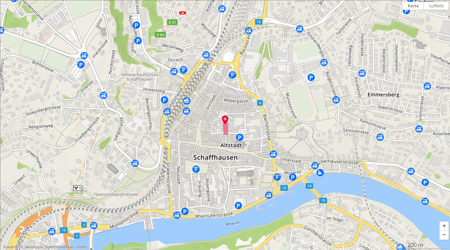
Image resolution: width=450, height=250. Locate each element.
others (81, 246)
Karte (413, 6)
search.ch (14, 246)
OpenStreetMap (59, 246)
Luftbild (436, 6)
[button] (444, 226)
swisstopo (34, 246)
